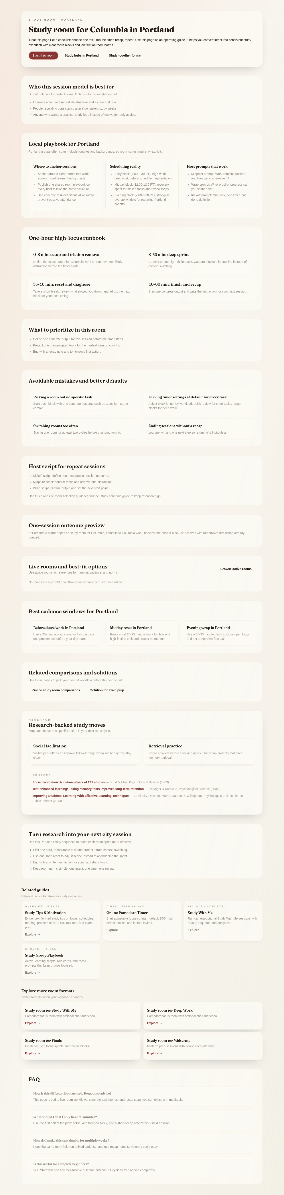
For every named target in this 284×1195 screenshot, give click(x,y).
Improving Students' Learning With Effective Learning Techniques (81, 796)
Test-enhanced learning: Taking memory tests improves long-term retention (88, 789)
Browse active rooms (236, 569)
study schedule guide (115, 496)
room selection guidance (72, 496)
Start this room (43, 55)
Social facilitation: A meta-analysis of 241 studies (68, 782)
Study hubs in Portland (82, 55)
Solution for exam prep (107, 690)
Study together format (125, 55)
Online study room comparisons (56, 690)
